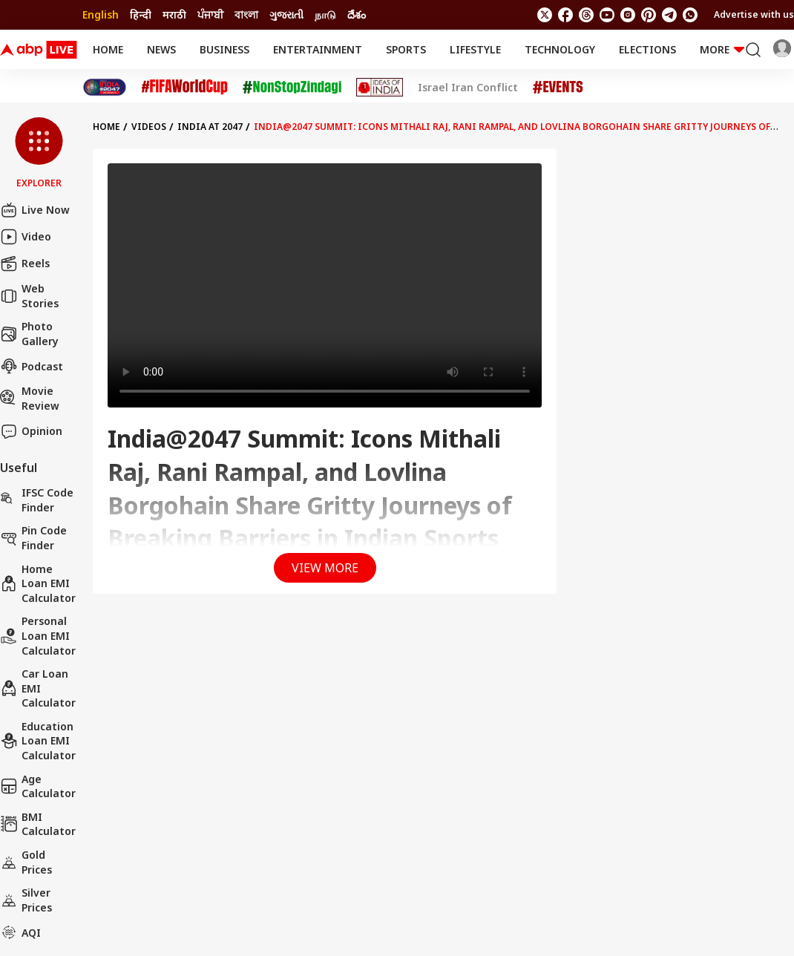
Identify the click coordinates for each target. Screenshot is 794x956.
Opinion (31, 431)
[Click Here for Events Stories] (558, 87)
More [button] (722, 49)
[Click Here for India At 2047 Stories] (104, 87)
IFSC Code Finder (36, 499)
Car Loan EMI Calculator (38, 688)
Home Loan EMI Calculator (38, 583)
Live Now (35, 210)
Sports (406, 49)
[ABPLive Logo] (38, 50)
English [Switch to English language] (100, 14)
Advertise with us (754, 14)
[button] (39, 153)
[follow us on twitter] (545, 15)
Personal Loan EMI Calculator (38, 635)
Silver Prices (26, 899)
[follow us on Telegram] (669, 15)
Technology (560, 49)
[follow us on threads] (586, 15)
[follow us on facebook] (565, 15)
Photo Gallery (29, 333)
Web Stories (29, 295)
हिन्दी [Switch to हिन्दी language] (140, 14)
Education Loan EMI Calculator (38, 740)
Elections (647, 49)
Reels (25, 263)
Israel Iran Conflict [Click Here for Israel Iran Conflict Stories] (468, 87)
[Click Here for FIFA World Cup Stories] (185, 87)
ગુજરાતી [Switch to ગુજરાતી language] (286, 14)
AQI (20, 932)
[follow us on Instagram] (628, 15)
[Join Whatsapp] (690, 15)
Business (224, 49)
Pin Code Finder (33, 537)
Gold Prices (26, 862)
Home (108, 49)
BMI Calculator (38, 824)
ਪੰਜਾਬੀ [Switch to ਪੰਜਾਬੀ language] (210, 14)
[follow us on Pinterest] (648, 15)
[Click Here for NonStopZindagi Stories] (292, 87)
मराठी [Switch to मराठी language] (174, 14)
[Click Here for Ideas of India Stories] (379, 87)
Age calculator (38, 786)
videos (148, 126)
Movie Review (29, 398)
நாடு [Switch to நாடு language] (325, 14)
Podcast (31, 366)
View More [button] (325, 568)
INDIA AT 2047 (210, 126)
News (161, 49)
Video (25, 237)
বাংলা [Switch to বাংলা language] (246, 14)
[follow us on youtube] (607, 15)
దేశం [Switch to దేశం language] (356, 14)
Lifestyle (475, 49)
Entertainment (317, 49)
